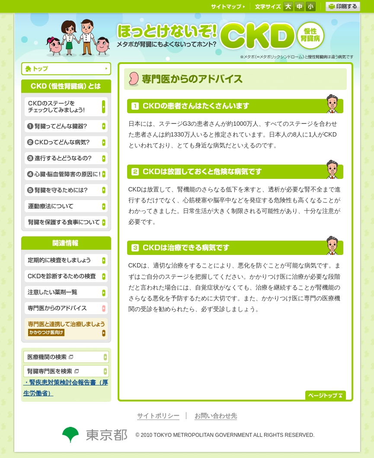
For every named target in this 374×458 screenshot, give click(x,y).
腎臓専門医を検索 (66, 371)
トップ (66, 68)
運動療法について (66, 206)
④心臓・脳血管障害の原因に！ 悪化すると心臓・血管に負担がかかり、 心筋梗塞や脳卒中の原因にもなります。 (66, 174)
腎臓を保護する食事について (66, 222)
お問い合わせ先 (216, 415)
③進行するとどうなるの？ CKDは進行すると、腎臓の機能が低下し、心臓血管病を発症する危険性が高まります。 (66, 158)
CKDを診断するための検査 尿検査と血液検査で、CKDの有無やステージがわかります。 (66, 276)
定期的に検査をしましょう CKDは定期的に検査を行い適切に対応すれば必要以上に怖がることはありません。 (66, 260)
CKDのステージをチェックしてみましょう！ (66, 106)
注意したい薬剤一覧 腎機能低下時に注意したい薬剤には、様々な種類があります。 (66, 292)
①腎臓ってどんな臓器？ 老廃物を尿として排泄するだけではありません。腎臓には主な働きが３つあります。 (66, 126)
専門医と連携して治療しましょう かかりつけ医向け (66, 329)
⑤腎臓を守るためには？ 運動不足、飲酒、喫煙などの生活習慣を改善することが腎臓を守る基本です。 (66, 190)
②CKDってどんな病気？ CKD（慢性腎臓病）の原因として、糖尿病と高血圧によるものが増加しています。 (66, 142)
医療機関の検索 (66, 357)
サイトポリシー (158, 415)
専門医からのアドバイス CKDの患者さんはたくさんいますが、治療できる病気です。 (66, 308)
